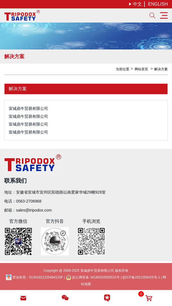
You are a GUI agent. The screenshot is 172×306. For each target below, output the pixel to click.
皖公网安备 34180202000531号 (93, 278)
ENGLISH (158, 4)
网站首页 (141, 69)
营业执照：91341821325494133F (34, 278)
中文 (135, 4)
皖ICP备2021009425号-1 (141, 278)
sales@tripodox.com (34, 210)
